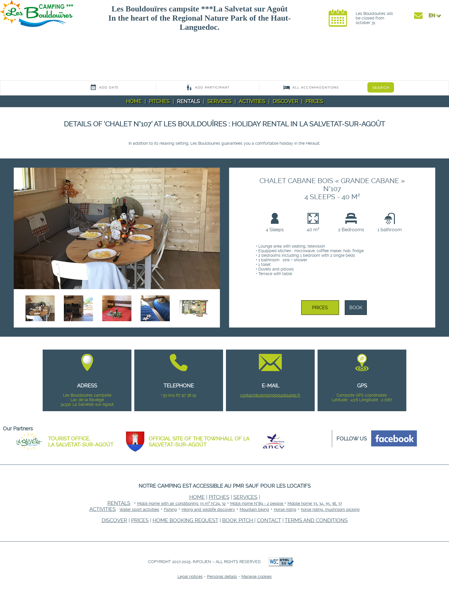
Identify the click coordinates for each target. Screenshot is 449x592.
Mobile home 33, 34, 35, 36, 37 (314, 503)
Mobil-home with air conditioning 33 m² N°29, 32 (181, 503)
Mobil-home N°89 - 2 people (257, 503)
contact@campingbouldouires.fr (270, 395)
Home (133, 101)
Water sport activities (139, 509)
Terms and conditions (316, 520)
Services (219, 101)
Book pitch (238, 520)
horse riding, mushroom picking (330, 509)
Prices (314, 101)
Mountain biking (254, 509)
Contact (269, 520)
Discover (285, 101)
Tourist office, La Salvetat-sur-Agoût (80, 442)
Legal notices (190, 576)
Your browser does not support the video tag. (43, 57)
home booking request (185, 520)
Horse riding (285, 509)
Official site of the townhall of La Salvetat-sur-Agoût (199, 442)
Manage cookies (256, 576)
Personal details (222, 576)
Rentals (188, 101)
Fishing (170, 509)
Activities (252, 101)
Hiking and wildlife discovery (208, 509)
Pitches (159, 101)
